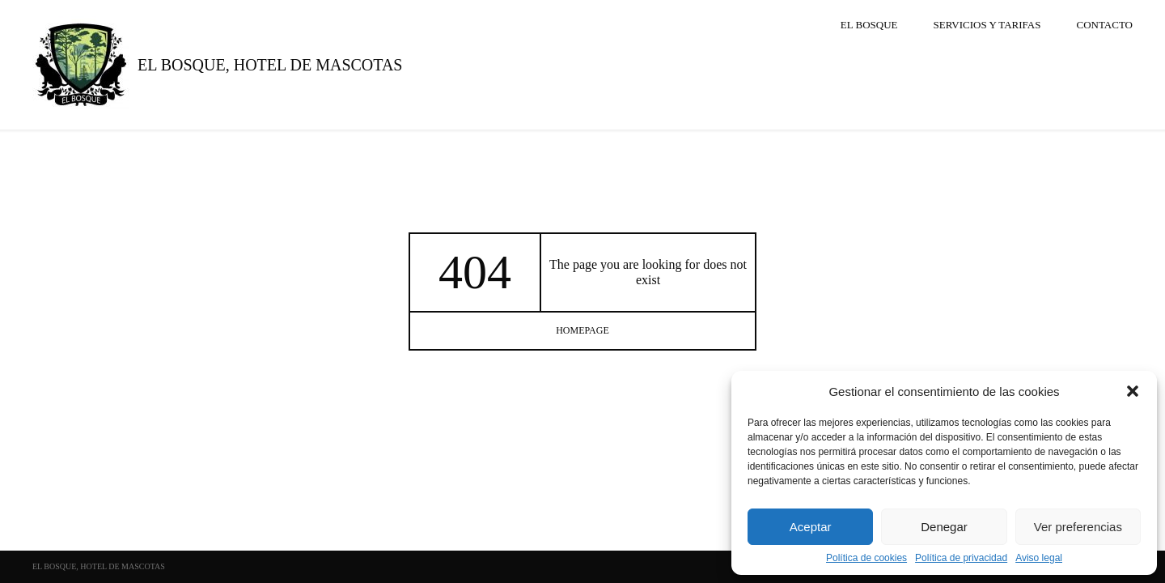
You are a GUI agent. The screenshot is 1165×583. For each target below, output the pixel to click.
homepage (582, 330)
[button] (1133, 391)
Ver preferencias (1078, 527)
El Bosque (869, 25)
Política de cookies (866, 558)
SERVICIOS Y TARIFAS (986, 25)
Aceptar (811, 527)
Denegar (944, 527)
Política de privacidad (961, 558)
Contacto (1104, 25)
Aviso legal (1038, 558)
